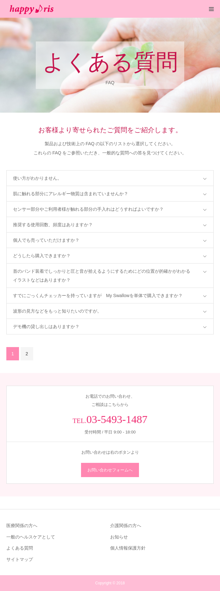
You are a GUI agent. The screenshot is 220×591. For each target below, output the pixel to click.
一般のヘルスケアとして (30, 536)
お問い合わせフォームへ (110, 470)
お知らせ (119, 536)
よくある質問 (19, 548)
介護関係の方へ (125, 525)
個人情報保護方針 (128, 548)
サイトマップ (19, 559)
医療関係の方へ (21, 525)
